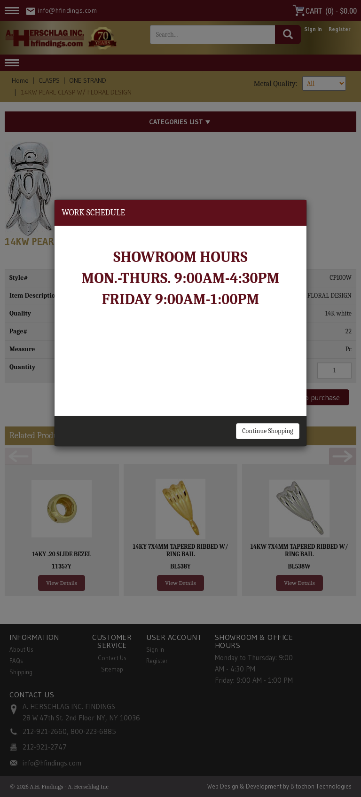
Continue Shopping (267, 431)
